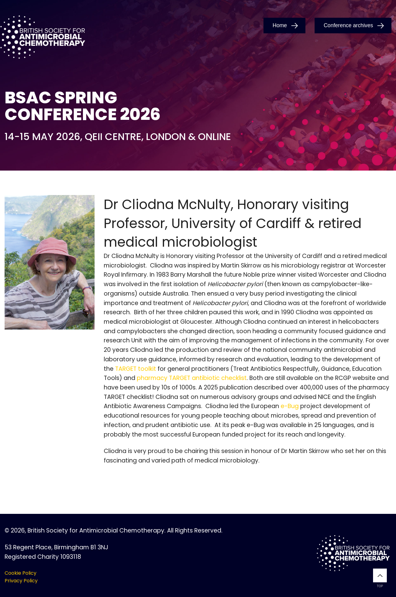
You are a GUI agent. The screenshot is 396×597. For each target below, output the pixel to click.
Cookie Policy (20, 573)
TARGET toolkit (135, 369)
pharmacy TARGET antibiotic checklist (192, 378)
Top (380, 578)
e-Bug (290, 406)
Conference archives (348, 25)
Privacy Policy (21, 580)
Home (280, 25)
